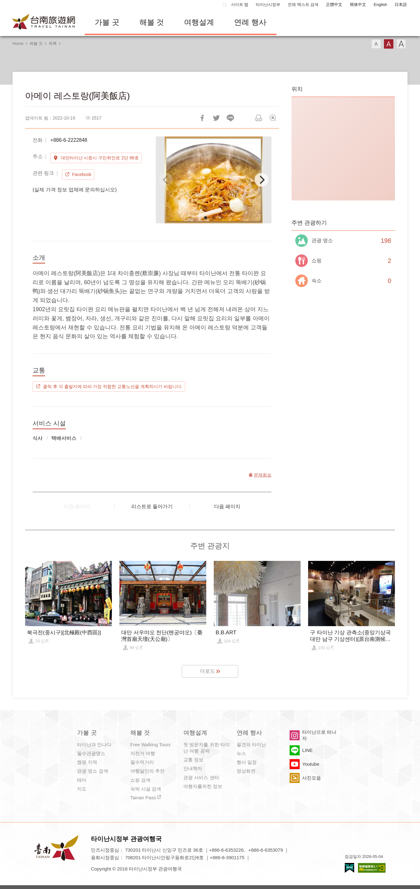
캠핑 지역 (87, 762)
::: (225, 4)
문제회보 (272, 118)
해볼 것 (151, 22)
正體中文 (334, 4)
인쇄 (258, 118)
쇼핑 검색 (140, 780)
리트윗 (216, 118)
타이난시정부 (268, 4)
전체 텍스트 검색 (303, 4)
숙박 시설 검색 (145, 788)
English (380, 4)
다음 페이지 (227, 506)
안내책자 (192, 768)
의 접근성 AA (372, 868)
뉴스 (241, 753)
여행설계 (199, 22)
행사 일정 (247, 762)
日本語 (401, 4)
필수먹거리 (142, 762)
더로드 (207, 671)
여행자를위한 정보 (202, 786)
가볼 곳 (107, 22)
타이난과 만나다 (94, 744)
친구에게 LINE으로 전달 (230, 118)
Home (18, 43)
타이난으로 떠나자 (319, 735)
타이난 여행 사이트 (43, 22)
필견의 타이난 (251, 744)
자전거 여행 (142, 753)
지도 (82, 788)
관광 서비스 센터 (201, 777)
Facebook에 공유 (202, 118)
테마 (82, 780)
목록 (53, 43)
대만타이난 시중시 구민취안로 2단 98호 (100, 157)
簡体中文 (358, 4)
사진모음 (311, 777)
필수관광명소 (91, 753)
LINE (307, 750)
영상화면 (246, 771)
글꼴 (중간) (388, 44)
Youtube (310, 764)
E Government (349, 868)
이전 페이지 (77, 506)
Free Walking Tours (150, 744)
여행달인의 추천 (147, 771)
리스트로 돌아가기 (152, 506)
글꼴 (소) (376, 44)
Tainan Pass (143, 797)
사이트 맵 (240, 4)
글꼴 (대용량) (401, 44)
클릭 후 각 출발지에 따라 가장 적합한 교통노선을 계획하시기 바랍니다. (112, 386)
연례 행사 (250, 22)
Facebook (81, 174)
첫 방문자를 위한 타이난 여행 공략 (206, 747)
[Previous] (166, 180)
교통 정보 (193, 759)
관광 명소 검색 (92, 771)
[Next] (261, 180)
